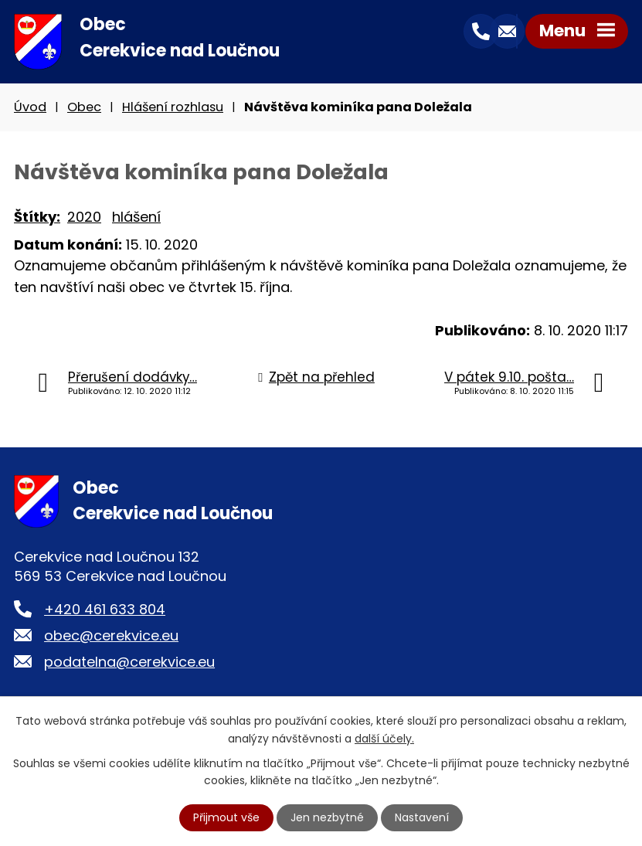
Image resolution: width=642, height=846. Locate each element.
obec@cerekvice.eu (111, 635)
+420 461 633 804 (104, 609)
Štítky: (37, 216)
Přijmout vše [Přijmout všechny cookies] (226, 817)
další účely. (384, 738)
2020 (84, 216)
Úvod (30, 107)
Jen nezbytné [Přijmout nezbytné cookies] (327, 817)
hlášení (136, 216)
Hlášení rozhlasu (172, 107)
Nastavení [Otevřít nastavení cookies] (422, 817)
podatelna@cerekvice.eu (129, 661)
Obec (84, 107)
